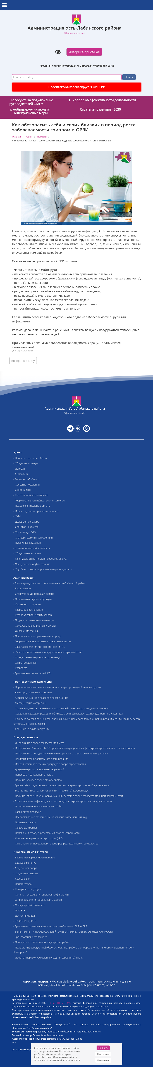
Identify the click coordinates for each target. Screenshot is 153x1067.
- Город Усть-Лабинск (26, 479)
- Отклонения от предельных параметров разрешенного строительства (55, 843)
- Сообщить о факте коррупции (31, 729)
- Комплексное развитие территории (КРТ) (38, 838)
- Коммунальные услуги (27, 889)
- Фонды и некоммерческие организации (37, 657)
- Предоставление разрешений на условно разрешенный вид (50, 817)
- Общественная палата (27, 553)
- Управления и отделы (27, 604)
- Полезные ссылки (24, 822)
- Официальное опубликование (31, 564)
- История (19, 468)
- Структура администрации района (33, 593)
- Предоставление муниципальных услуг (37, 636)
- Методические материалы (29, 703)
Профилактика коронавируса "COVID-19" (76, 87)
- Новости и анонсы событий (30, 458)
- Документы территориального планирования (40, 759)
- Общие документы (25, 827)
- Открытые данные (25, 662)
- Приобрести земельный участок (32, 774)
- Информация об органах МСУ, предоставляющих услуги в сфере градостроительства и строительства (74, 748)
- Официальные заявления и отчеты (34, 625)
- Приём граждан (23, 884)
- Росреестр (20, 668)
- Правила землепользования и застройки (37, 806)
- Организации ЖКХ (24, 532)
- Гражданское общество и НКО (32, 673)
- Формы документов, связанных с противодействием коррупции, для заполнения (61, 708)
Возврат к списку (23, 361)
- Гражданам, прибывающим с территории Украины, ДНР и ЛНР (50, 926)
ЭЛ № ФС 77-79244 (59, 1003)
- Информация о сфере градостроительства (38, 743)
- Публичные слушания (27, 542)
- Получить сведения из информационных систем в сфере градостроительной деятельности (68, 796)
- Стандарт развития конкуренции (33, 537)
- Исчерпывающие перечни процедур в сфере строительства (49, 764)
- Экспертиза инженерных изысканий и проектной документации (51, 790)
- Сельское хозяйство (26, 526)
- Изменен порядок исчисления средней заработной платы (48, 957)
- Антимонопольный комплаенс (32, 548)
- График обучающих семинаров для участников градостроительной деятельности (61, 785)
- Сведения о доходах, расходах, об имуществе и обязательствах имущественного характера (68, 713)
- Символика (20, 474)
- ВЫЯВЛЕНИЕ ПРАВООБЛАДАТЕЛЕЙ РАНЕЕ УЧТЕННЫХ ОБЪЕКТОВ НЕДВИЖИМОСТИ (63, 931)
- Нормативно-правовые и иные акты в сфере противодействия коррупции (57, 687)
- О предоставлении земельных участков (37, 899)
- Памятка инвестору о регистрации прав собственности (46, 833)
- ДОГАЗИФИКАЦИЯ (24, 915)
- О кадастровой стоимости (29, 905)
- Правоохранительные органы (31, 505)
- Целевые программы (26, 521)
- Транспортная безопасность (30, 937)
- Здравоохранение (24, 862)
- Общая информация (25, 463)
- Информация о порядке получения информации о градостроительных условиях (60, 753)
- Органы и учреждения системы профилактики (41, 894)
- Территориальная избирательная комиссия (39, 500)
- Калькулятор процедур (27, 811)
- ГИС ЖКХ (19, 910)
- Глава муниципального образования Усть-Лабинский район (49, 583)
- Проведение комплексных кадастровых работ (41, 942)
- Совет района (22, 489)
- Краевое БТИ (21, 878)
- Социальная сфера (25, 868)
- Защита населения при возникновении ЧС (39, 646)
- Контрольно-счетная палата (30, 495)
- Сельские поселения (26, 484)
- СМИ (17, 516)
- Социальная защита (25, 873)
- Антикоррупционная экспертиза (32, 692)
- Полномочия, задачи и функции (32, 599)
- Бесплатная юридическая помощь (34, 857)
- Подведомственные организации (33, 620)
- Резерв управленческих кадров (32, 615)
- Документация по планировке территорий (38, 769)
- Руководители (22, 588)
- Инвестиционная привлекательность (36, 511)
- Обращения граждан (26, 631)
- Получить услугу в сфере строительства (37, 780)
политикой (56, 1060)
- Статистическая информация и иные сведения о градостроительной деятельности (62, 801)
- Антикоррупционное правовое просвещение (40, 697)
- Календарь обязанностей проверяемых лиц (39, 558)
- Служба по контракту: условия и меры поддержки (42, 569)
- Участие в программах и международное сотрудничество (47, 652)
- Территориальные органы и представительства (42, 641)
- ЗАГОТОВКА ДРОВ (24, 921)
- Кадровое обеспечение (28, 609)
